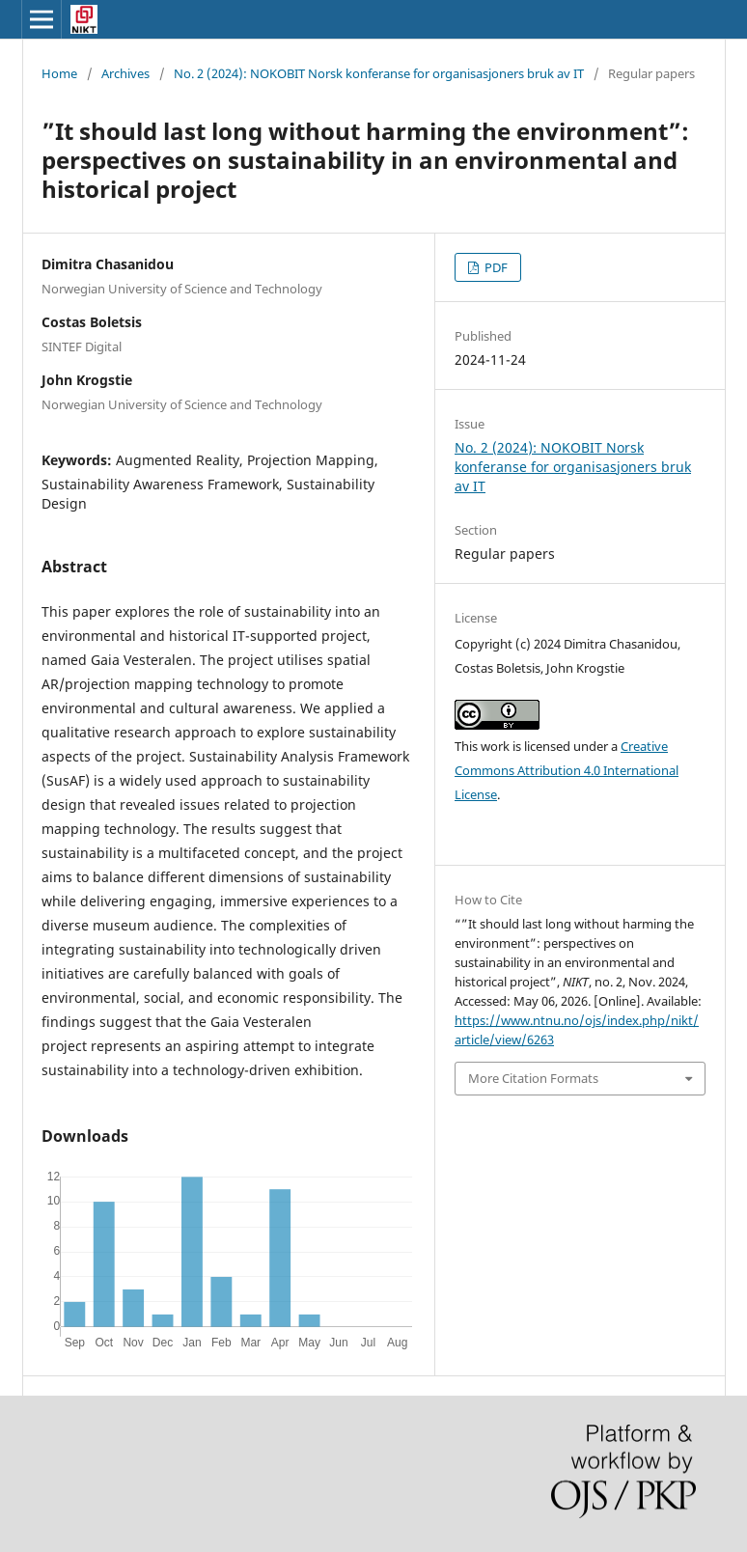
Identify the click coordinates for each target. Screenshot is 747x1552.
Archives (125, 73)
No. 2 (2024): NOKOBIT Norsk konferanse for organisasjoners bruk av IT (379, 73)
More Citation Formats (533, 1078)
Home (59, 73)
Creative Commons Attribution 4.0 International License (566, 770)
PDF (495, 267)
